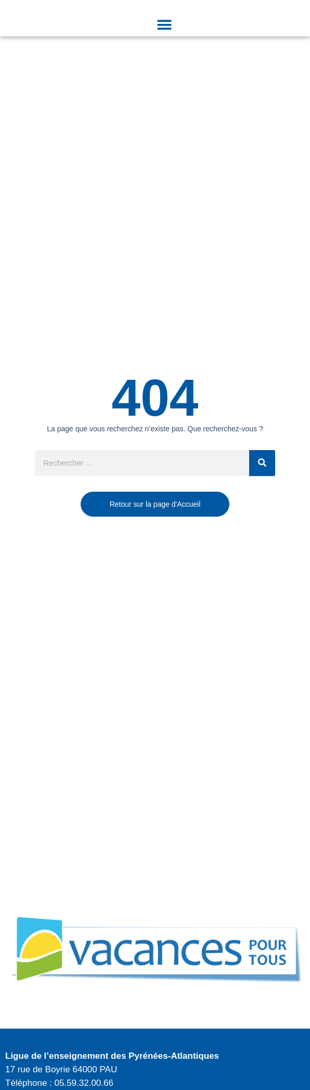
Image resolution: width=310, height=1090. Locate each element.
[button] (164, 24)
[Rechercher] (262, 463)
